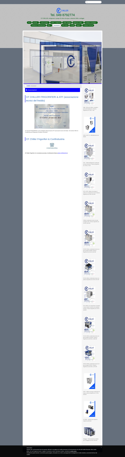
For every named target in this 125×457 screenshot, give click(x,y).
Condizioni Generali (88, 25)
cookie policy (73, 451)
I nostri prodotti (44, 22)
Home (29, 22)
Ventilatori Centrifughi (91, 22)
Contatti (72, 25)
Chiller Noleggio (67, 22)
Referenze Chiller (78, 22)
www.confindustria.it (62, 153)
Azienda (35, 22)
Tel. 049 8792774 (62, 15)
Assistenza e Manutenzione (38, 25)
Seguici (78, 25)
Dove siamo (65, 25)
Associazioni (57, 25)
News (49, 25)
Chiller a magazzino (56, 22)
